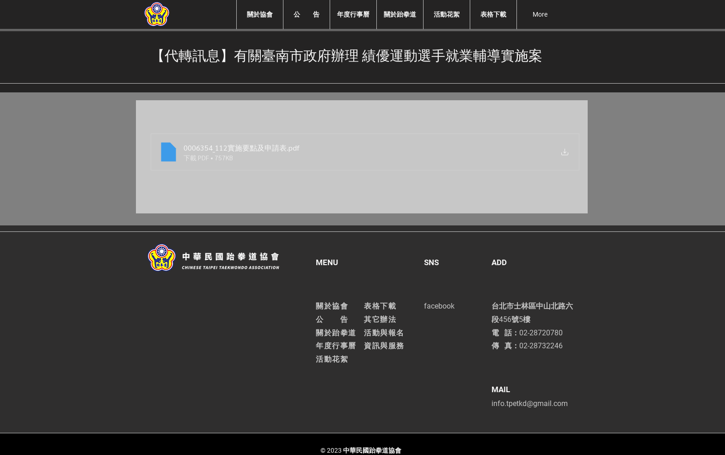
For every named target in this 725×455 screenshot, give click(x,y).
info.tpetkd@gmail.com (530, 403)
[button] (259, 14)
